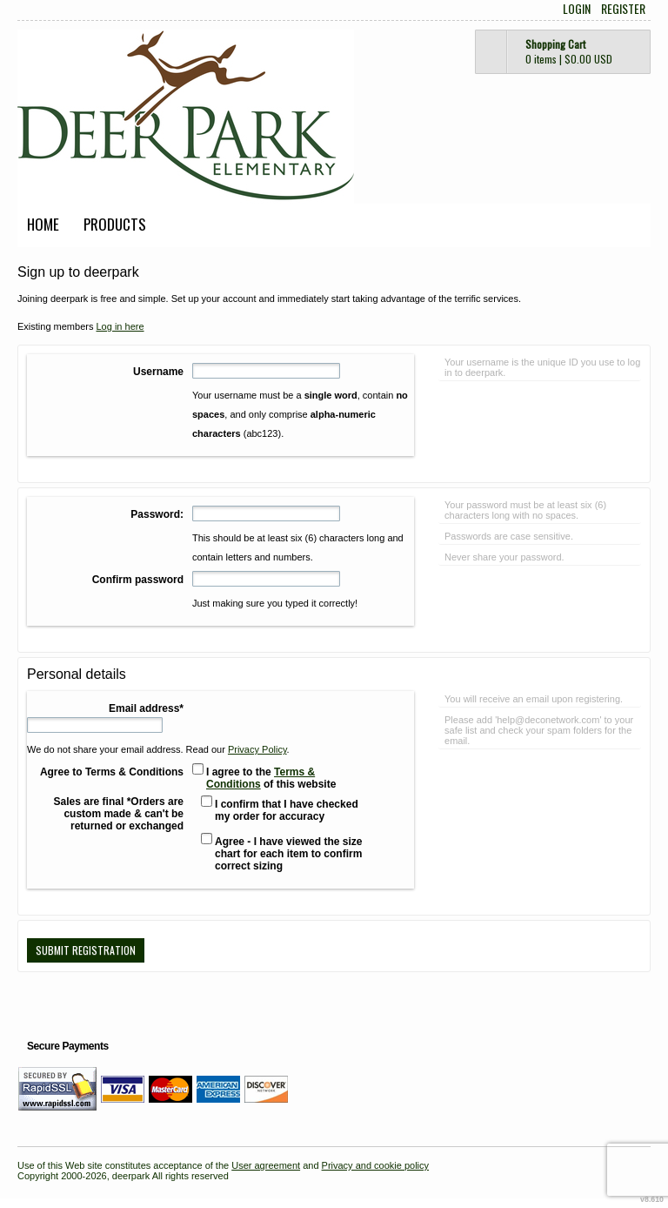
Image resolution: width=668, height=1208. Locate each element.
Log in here (120, 326)
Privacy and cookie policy (376, 1165)
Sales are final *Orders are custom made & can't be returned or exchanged (119, 813)
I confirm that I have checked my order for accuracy (286, 810)
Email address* (146, 708)
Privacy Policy (257, 749)
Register (623, 8)
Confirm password (138, 580)
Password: (157, 514)
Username (158, 372)
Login (577, 8)
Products (115, 224)
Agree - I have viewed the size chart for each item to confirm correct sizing (288, 854)
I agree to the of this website (271, 778)
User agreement (265, 1165)
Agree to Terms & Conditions (112, 772)
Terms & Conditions (260, 778)
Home (43, 224)
